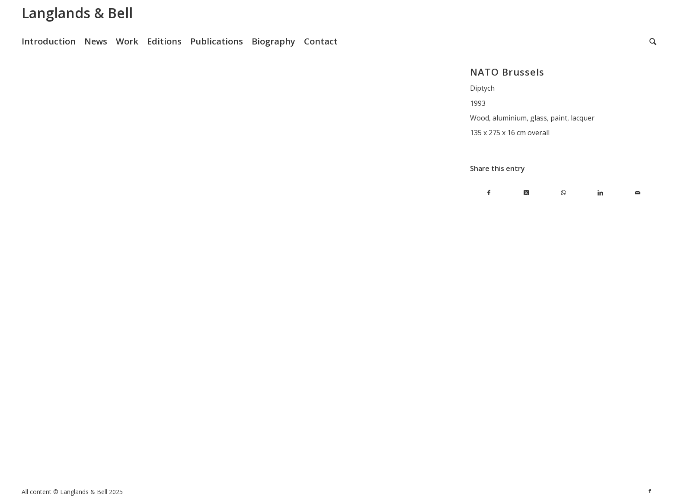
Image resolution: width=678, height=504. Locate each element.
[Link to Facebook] (649, 491)
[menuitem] (53, 41)
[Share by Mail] (637, 193)
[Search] (652, 41)
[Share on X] (525, 193)
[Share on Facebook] (488, 193)
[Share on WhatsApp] (563, 193)
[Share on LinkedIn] (600, 193)
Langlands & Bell (77, 12)
